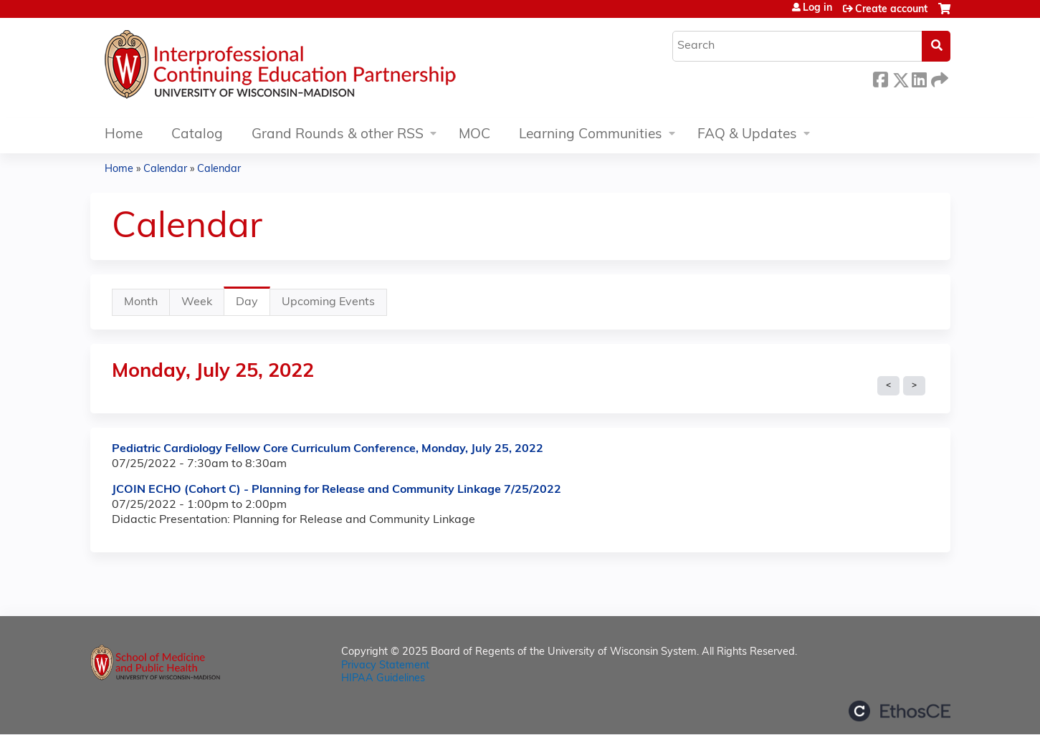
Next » (914, 386)
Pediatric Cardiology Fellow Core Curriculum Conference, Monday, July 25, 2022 (327, 449)
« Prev (888, 386)
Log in (817, 9)
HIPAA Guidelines (383, 678)
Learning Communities (590, 135)
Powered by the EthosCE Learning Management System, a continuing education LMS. (899, 711)
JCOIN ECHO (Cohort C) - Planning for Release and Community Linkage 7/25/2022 (336, 490)
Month (141, 302)
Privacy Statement (385, 665)
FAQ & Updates (747, 135)
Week (196, 302)
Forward (938, 78)
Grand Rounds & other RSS (338, 135)
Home (124, 135)
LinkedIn (919, 78)
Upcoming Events (328, 302)
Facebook (880, 78)
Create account (891, 9)
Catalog (197, 135)
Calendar (165, 169)
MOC (474, 135)
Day (253, 305)
